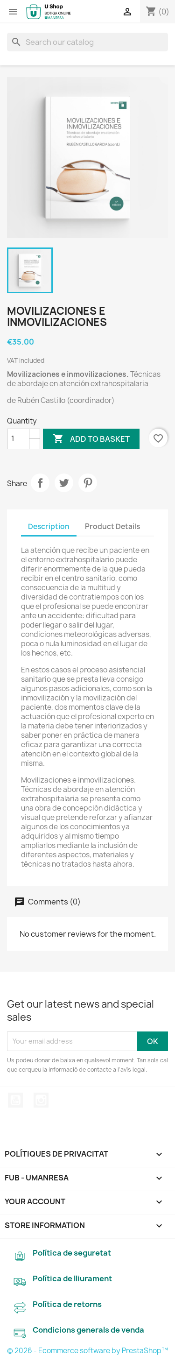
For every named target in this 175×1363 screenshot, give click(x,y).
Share (40, 482)
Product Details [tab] (112, 526)
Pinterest (87, 482)
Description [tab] (49, 526)
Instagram (41, 1100)
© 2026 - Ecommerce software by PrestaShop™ (87, 1351)
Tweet (64, 482)
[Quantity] (18, 439)
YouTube (15, 1100)
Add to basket (91, 439)
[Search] (87, 42)
